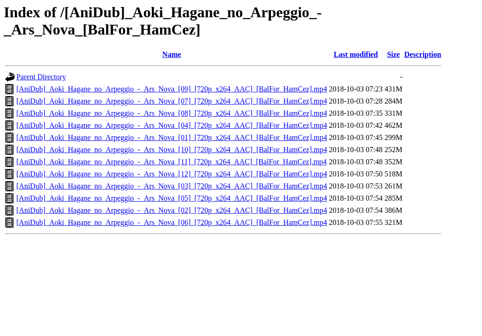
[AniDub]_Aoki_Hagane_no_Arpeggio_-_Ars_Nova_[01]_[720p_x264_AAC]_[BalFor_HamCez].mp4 (171, 137)
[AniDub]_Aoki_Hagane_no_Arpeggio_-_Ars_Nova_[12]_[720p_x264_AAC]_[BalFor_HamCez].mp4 (171, 174)
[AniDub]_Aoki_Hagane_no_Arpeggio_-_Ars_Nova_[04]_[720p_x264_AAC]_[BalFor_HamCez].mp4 (171, 125)
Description (422, 54)
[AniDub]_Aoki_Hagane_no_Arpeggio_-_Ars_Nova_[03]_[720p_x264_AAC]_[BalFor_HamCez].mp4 (171, 186)
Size (393, 54)
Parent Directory (41, 77)
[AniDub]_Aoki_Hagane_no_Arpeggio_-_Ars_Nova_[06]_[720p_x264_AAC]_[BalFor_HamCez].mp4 (171, 222)
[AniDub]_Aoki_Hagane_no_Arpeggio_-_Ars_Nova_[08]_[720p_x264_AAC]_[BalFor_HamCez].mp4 (171, 113)
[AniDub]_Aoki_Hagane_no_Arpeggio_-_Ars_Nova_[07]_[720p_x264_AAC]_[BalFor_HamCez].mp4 (171, 101)
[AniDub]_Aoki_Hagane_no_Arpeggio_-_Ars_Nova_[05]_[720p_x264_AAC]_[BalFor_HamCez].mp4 (171, 198)
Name (172, 54)
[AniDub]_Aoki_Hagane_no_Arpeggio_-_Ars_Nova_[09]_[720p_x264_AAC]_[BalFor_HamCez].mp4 (171, 89)
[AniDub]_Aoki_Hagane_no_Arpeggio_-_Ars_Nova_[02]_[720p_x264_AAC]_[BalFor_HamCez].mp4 (171, 210)
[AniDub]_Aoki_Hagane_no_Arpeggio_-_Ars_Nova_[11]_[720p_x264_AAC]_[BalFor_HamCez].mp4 (171, 162)
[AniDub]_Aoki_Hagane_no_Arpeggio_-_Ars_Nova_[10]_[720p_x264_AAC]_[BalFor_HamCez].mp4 (171, 150)
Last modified (355, 54)
